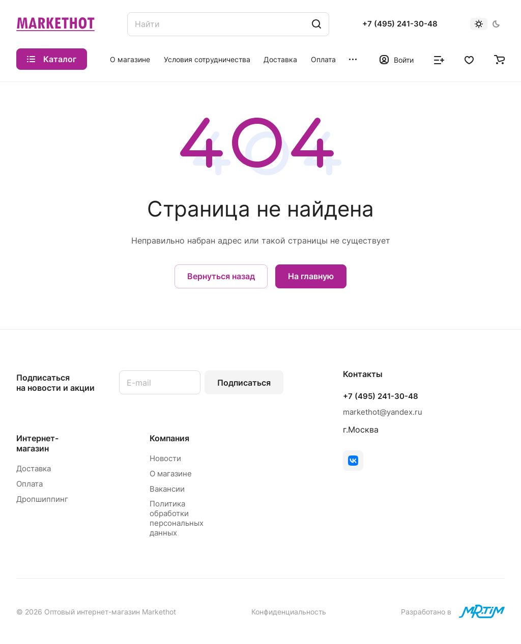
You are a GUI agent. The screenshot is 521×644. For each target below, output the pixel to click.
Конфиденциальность (288, 611)
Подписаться (244, 383)
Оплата (29, 484)
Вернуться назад (221, 276)
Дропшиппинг (42, 499)
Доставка (33, 468)
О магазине (171, 473)
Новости (165, 458)
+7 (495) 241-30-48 (400, 24)
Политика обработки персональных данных (177, 518)
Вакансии (167, 489)
